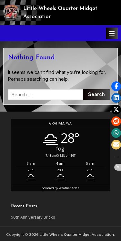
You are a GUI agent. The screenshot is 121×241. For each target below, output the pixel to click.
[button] (116, 86)
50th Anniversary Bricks (33, 217)
